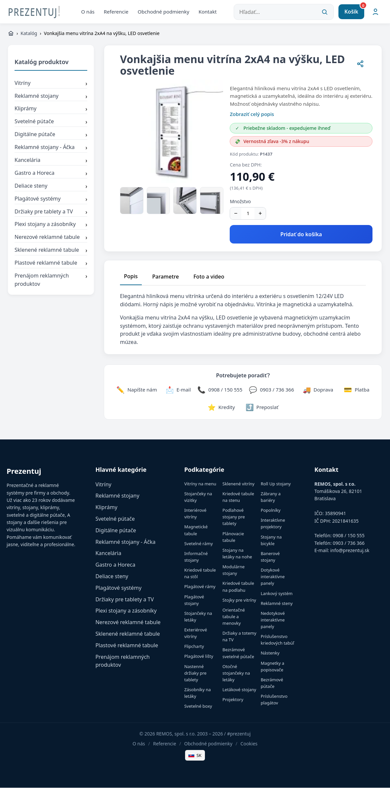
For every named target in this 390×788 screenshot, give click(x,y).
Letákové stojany (239, 690)
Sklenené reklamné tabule (51, 250)
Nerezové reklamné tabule (51, 238)
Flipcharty (194, 647)
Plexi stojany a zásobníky (51, 225)
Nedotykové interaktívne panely (273, 620)
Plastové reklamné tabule (51, 263)
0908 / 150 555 (349, 536)
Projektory (232, 700)
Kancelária (51, 161)
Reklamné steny (277, 604)
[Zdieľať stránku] (360, 65)
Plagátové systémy (51, 199)
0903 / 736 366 (349, 543)
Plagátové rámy (199, 587)
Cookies (249, 744)
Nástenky (270, 653)
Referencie (116, 11)
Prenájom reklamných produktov (51, 280)
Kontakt (208, 11)
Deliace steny (51, 186)
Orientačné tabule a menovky (233, 616)
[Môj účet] (375, 12)
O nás (88, 11)
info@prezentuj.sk (349, 550)
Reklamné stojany (51, 96)
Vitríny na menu (200, 484)
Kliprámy (51, 109)
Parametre (165, 277)
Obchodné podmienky (163, 11)
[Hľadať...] (284, 12)
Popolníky (271, 510)
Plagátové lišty (198, 656)
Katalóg (28, 33)
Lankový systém (277, 593)
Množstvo (240, 202)
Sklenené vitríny (238, 484)
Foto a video (208, 277)
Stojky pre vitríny (239, 600)
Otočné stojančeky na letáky (236, 673)
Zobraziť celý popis (252, 114)
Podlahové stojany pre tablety (233, 517)
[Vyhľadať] (324, 12)
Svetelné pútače (51, 122)
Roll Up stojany (276, 484)
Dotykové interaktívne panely (273, 576)
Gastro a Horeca (51, 173)
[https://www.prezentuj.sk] (11, 34)
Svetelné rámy (198, 544)
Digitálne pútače (51, 135)
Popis (131, 276)
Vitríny (51, 84)
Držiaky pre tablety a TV (51, 212)
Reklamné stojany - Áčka (51, 148)
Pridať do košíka (301, 234)
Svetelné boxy (198, 706)
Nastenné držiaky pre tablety (195, 673)
